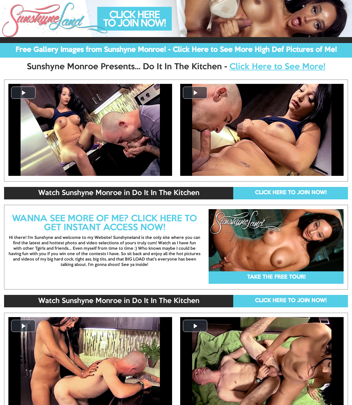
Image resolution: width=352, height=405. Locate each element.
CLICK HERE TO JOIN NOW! (291, 192)
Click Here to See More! (277, 67)
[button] (23, 93)
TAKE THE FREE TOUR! (276, 277)
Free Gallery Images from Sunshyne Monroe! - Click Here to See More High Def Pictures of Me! (176, 50)
